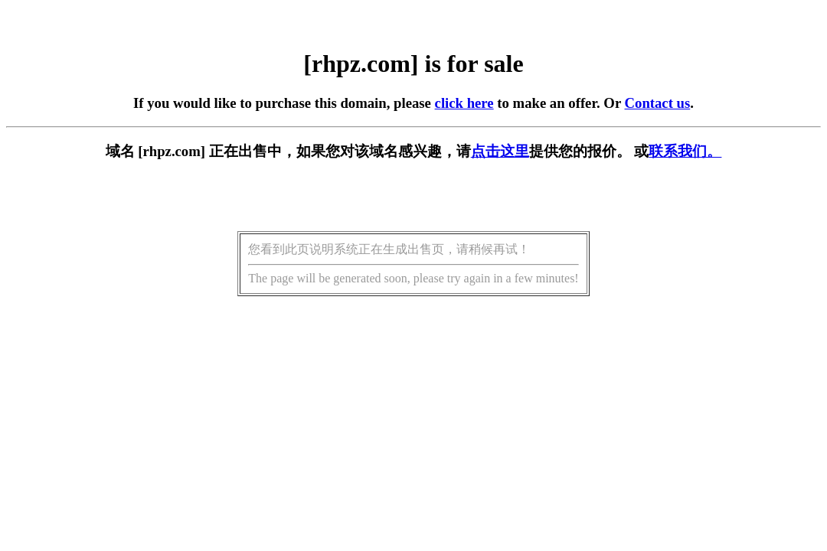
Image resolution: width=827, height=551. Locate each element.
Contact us (658, 103)
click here (464, 103)
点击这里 (500, 151)
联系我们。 (685, 151)
